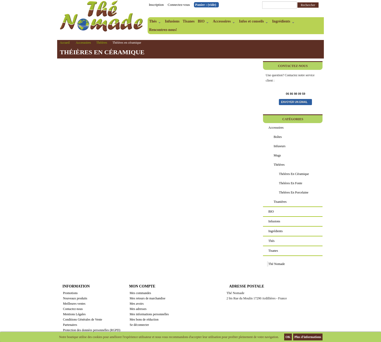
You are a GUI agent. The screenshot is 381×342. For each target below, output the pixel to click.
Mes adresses (138, 309)
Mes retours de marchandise (147, 298)
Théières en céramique (294, 174)
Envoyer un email (294, 102)
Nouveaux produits (75, 298)
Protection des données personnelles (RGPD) (91, 330)
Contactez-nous (73, 309)
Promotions (70, 293)
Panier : (205, 5)
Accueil (65, 42)
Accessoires (223, 22)
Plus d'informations (307, 337)
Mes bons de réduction (144, 319)
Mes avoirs (137, 303)
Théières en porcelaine (293, 192)
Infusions (172, 21)
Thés (154, 22)
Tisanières (280, 202)
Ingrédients (282, 22)
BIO (202, 22)
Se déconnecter (139, 325)
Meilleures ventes (74, 303)
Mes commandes (140, 293)
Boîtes (278, 137)
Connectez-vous (179, 5)
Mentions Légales (74, 314)
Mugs (277, 155)
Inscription (156, 5)
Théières (101, 42)
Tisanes (189, 21)
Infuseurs (279, 146)
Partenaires (70, 325)
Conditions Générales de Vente (82, 319)
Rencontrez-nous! (163, 30)
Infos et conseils (252, 22)
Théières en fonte (290, 183)
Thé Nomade (276, 264)
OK (288, 337)
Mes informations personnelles (149, 314)
